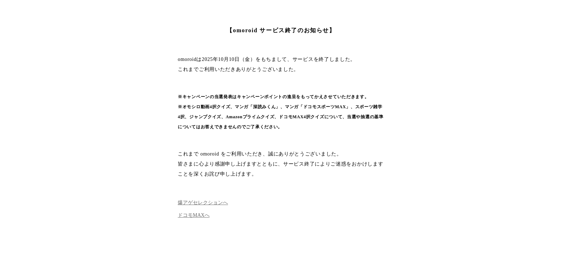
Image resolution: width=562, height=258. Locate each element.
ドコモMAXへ (194, 215)
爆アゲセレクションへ (203, 202)
